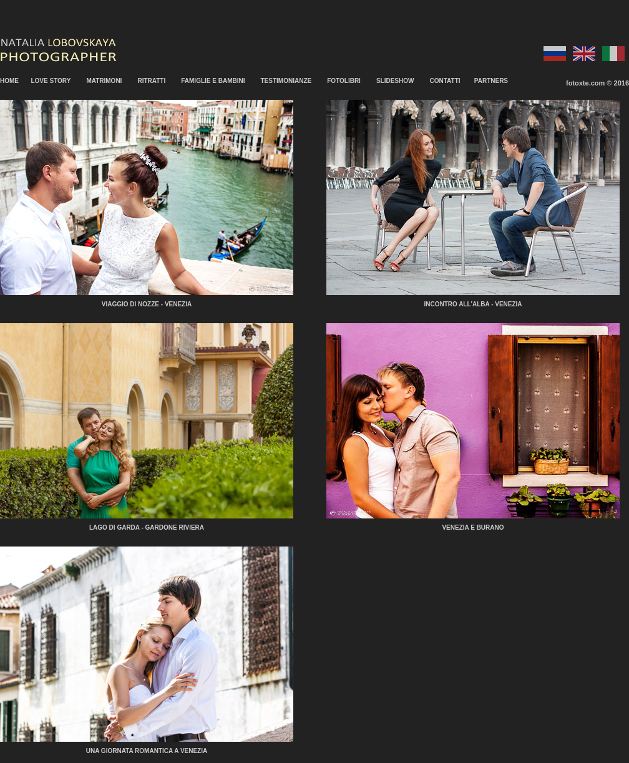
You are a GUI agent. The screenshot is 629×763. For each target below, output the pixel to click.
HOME (9, 80)
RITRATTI (151, 80)
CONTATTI (444, 80)
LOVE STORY (51, 80)
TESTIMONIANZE (286, 80)
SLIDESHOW (395, 80)
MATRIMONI (104, 80)
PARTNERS (491, 80)
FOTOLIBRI (344, 80)
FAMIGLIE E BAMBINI (213, 80)
